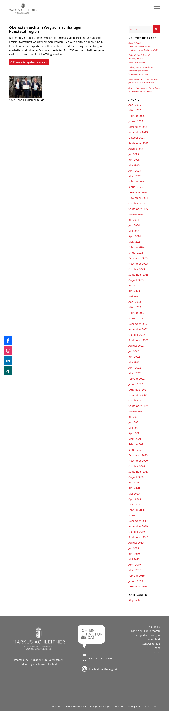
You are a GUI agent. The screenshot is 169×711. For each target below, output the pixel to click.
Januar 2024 (135, 252)
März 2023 (134, 307)
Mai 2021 (134, 427)
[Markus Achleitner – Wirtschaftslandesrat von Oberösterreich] (23, 8)
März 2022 (134, 373)
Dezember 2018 (138, 586)
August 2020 (136, 477)
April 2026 (134, 105)
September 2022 (138, 340)
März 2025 (134, 176)
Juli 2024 (133, 220)
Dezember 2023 (138, 258)
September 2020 (138, 471)
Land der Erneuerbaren (145, 631)
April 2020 (134, 499)
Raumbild (154, 639)
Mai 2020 (134, 493)
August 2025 (136, 148)
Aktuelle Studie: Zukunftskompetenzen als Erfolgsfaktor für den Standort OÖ (143, 46)
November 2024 (138, 198)
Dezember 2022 (138, 324)
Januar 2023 (135, 318)
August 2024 (136, 214)
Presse (156, 652)
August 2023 (136, 280)
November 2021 (138, 395)
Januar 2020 (135, 515)
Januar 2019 (135, 581)
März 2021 (134, 439)
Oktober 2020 (136, 466)
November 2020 (138, 460)
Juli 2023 (133, 285)
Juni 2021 (134, 422)
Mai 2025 (134, 165)
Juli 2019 (133, 548)
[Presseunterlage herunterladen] (29, 62)
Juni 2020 (134, 488)
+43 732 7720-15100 (101, 658)
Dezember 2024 (138, 192)
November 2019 (138, 526)
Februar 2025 (136, 181)
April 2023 (134, 302)
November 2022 (138, 329)
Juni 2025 (134, 159)
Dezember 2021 (138, 389)
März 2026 (134, 110)
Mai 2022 (134, 362)
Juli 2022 (133, 351)
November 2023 (138, 263)
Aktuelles (154, 626)
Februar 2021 (136, 444)
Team (156, 648)
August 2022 (136, 345)
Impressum (21, 660)
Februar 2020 (136, 510)
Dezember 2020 (138, 455)
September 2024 (138, 209)
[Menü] (155, 8)
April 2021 (134, 433)
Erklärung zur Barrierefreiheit (39, 664)
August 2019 (136, 542)
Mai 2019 (134, 559)
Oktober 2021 (136, 400)
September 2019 (138, 537)
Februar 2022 (136, 378)
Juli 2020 (133, 482)
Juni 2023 (134, 291)
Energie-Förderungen (147, 635)
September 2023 (138, 274)
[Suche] (144, 29)
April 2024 (134, 236)
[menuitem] (155, 8)
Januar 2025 (135, 187)
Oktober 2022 (136, 334)
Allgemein (134, 600)
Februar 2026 (136, 115)
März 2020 (134, 504)
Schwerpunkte (151, 643)
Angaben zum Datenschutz (47, 660)
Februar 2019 (136, 575)
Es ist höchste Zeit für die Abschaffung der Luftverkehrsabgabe (139, 58)
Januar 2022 (135, 384)
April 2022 (134, 367)
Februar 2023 (136, 312)
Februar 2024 (136, 247)
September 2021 (138, 406)
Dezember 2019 (138, 521)
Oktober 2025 (136, 137)
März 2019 (134, 570)
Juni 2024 (134, 225)
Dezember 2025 (138, 126)
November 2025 (138, 132)
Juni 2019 (134, 553)
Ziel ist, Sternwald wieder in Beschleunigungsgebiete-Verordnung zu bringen (140, 70)
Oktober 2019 (136, 531)
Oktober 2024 (136, 203)
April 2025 (134, 170)
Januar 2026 (135, 121)
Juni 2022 (134, 356)
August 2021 (136, 411)
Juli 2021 (133, 417)
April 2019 (134, 564)
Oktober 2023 (136, 269)
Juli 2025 (133, 154)
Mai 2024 (134, 230)
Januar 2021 (135, 449)
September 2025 (138, 143)
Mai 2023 (134, 296)
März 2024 (134, 241)
